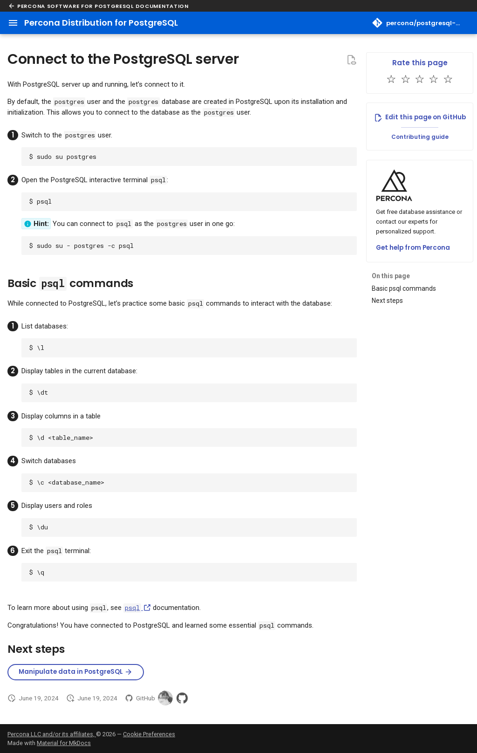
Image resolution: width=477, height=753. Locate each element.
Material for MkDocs (64, 742)
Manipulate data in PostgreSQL (76, 671)
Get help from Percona (413, 247)
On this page (391, 276)
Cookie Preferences (149, 734)
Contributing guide (420, 137)
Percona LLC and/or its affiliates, (51, 734)
